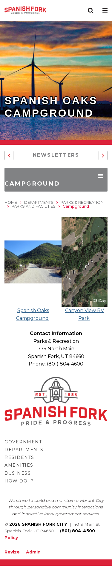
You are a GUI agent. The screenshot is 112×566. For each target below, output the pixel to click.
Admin (33, 552)
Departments (38, 202)
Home (10, 202)
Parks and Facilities (34, 206)
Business (17, 473)
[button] (105, 10)
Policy (11, 537)
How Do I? (19, 481)
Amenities (18, 465)
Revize (12, 552)
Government (23, 442)
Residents (19, 457)
